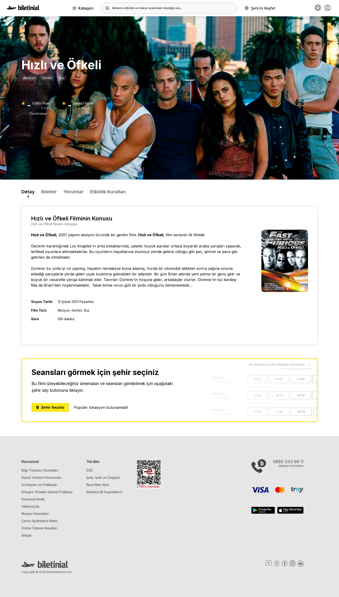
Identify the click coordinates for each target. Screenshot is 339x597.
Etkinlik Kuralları (108, 191)
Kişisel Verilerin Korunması (41, 477)
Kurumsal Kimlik (33, 499)
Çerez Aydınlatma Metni (39, 521)
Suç (62, 78)
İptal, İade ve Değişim (103, 477)
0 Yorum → (85, 108)
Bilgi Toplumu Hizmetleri (39, 470)
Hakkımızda (30, 506)
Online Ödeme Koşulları (39, 528)
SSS (89, 470)
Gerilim (47, 78)
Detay (28, 191)
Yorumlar (73, 191)
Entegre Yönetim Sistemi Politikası (47, 492)
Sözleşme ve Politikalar (39, 485)
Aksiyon (29, 78)
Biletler (49, 191)
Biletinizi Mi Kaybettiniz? (104, 492)
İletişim (26, 535)
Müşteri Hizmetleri (35, 514)
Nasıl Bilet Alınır (97, 485)
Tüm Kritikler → (40, 113)
